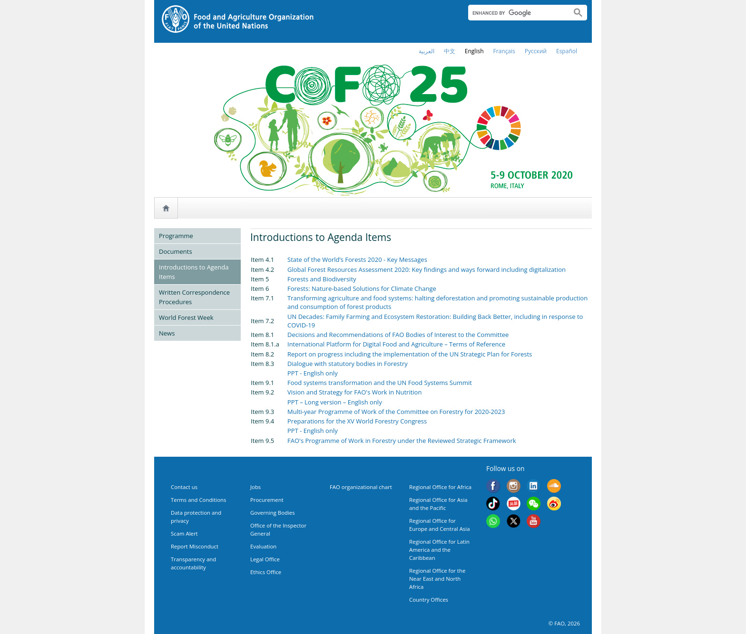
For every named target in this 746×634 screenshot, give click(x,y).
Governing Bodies (272, 512)
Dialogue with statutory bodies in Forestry (347, 363)
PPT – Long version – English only (334, 402)
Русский (536, 51)
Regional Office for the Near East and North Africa (437, 578)
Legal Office (265, 559)
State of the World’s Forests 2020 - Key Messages (357, 259)
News (167, 333)
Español (566, 51)
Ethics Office (265, 572)
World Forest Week (186, 317)
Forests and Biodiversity (321, 279)
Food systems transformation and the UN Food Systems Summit (379, 382)
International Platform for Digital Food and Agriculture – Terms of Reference (396, 344)
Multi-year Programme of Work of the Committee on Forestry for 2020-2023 (396, 411)
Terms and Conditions (198, 499)
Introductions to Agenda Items (193, 272)
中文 (449, 51)
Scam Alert (184, 533)
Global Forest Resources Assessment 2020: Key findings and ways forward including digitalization (426, 269)
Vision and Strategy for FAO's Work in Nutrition (354, 392)
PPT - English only (312, 373)
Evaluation (263, 546)
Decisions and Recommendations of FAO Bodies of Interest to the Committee (398, 334)
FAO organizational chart (361, 486)
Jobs (255, 486)
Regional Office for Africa (440, 486)
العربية (426, 51)
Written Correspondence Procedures (194, 297)
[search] (516, 13)
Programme (176, 235)
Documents (175, 251)
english (474, 51)
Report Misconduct (194, 546)
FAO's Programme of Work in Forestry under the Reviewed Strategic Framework (401, 440)
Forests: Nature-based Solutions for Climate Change (361, 288)
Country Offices (428, 599)
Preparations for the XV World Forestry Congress (357, 421)
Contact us (184, 486)
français (504, 51)
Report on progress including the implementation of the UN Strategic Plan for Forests (409, 354)
